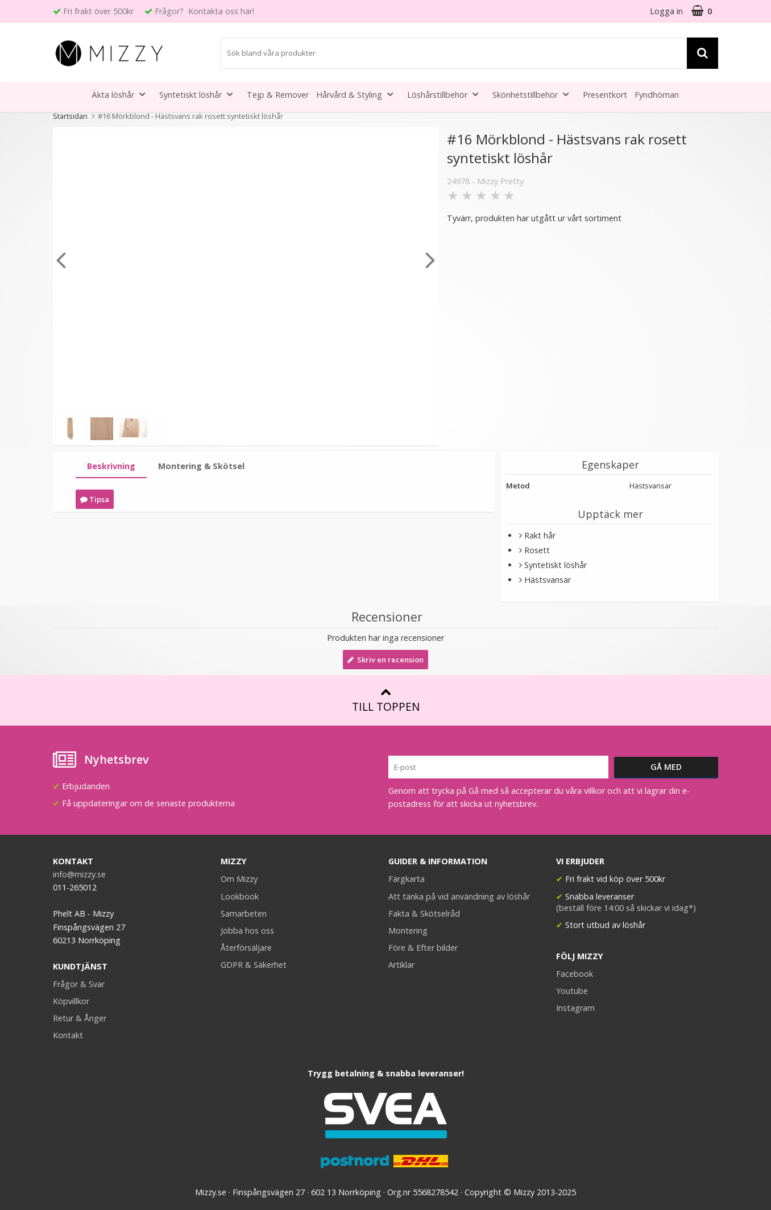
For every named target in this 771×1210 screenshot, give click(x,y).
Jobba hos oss (247, 930)
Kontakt (68, 1035)
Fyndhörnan (657, 94)
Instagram (575, 1007)
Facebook (574, 973)
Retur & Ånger (79, 1018)
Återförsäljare (246, 947)
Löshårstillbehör (446, 94)
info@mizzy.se (79, 874)
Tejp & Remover (278, 94)
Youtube (572, 990)
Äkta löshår (122, 94)
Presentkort (605, 94)
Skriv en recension (385, 659)
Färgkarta (406, 878)
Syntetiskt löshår (199, 94)
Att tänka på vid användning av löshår (459, 896)
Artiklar (401, 964)
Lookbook (240, 896)
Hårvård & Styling (358, 94)
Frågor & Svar (79, 984)
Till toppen (386, 700)
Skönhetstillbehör (533, 94)
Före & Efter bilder (423, 947)
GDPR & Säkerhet (254, 964)
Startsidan (70, 116)
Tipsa (94, 499)
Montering (408, 930)
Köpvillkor (71, 1001)
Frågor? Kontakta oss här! (204, 11)
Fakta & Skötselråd (424, 913)
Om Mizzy (239, 878)
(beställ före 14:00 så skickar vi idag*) (626, 907)
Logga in (666, 11)
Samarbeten (244, 913)
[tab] (111, 466)
